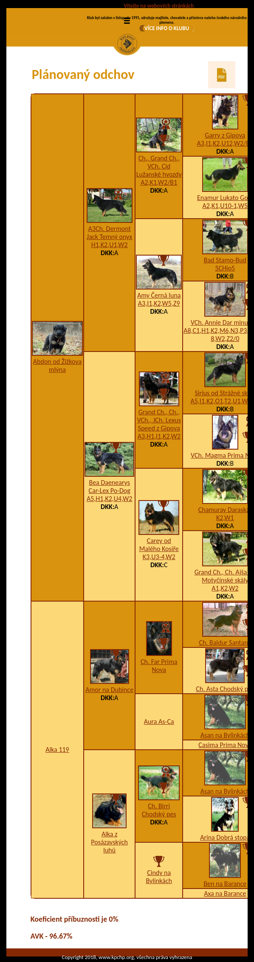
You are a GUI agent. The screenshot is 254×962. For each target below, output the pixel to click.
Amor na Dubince (109, 690)
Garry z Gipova (225, 135)
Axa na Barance (225, 893)
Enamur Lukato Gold (225, 198)
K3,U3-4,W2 (159, 557)
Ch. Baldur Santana (225, 643)
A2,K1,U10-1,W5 (225, 206)
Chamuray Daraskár (225, 510)
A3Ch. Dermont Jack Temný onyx (109, 233)
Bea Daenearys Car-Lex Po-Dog (109, 486)
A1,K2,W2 (225, 588)
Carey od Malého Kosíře (159, 545)
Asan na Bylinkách (225, 735)
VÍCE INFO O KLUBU (166, 28)
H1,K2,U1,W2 (109, 245)
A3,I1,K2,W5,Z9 (159, 303)
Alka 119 (57, 749)
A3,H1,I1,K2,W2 (159, 436)
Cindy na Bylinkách (159, 877)
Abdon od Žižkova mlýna (57, 365)
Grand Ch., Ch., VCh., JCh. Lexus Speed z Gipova (159, 420)
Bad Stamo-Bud (225, 260)
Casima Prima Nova (224, 745)
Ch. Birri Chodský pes (159, 810)
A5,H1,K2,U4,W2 (109, 499)
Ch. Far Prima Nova (159, 666)
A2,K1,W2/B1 (159, 182)
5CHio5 (225, 268)
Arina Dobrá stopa (225, 837)
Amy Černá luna (159, 295)
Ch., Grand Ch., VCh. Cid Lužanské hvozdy (159, 166)
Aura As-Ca (159, 721)
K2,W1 (225, 518)
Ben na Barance (224, 884)
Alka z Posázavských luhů (109, 842)
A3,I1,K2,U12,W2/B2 (225, 143)
